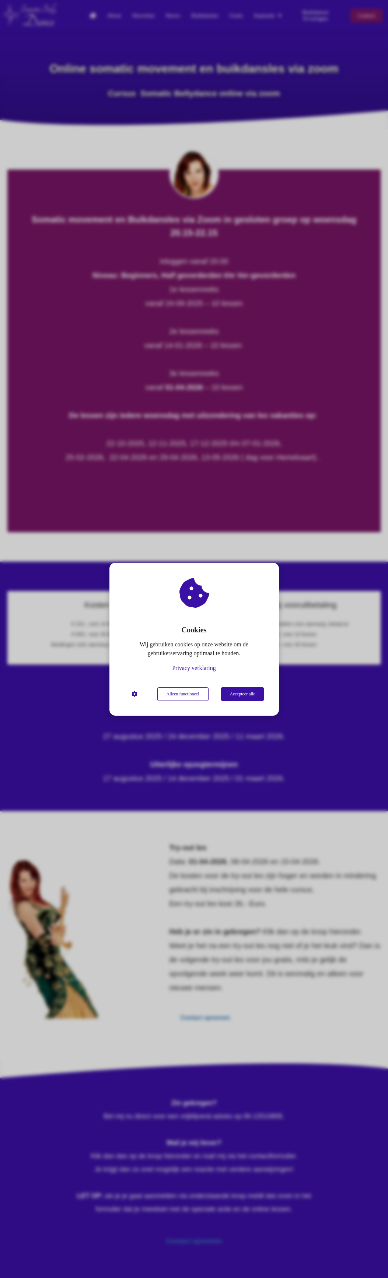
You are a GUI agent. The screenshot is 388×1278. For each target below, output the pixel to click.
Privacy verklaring (194, 668)
